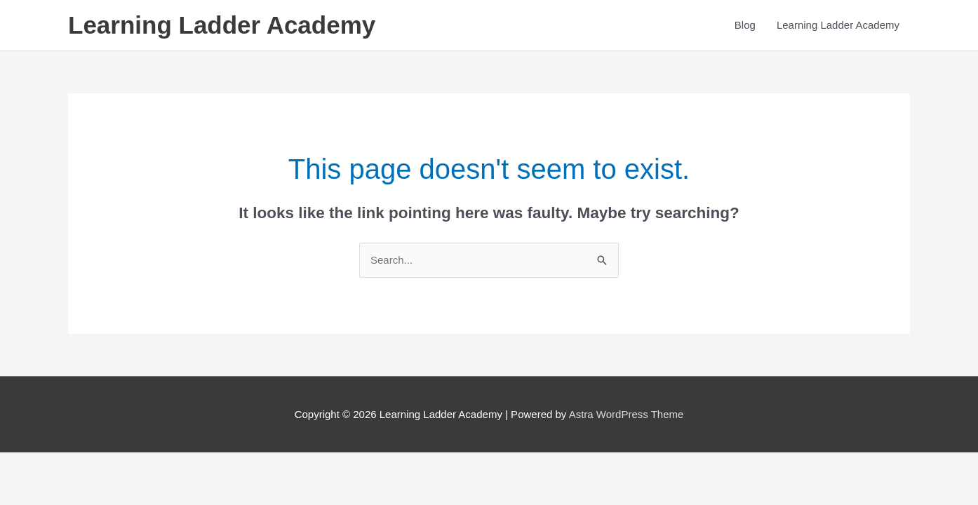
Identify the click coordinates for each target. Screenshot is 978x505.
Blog (745, 25)
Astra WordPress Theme (626, 414)
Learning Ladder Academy (221, 25)
